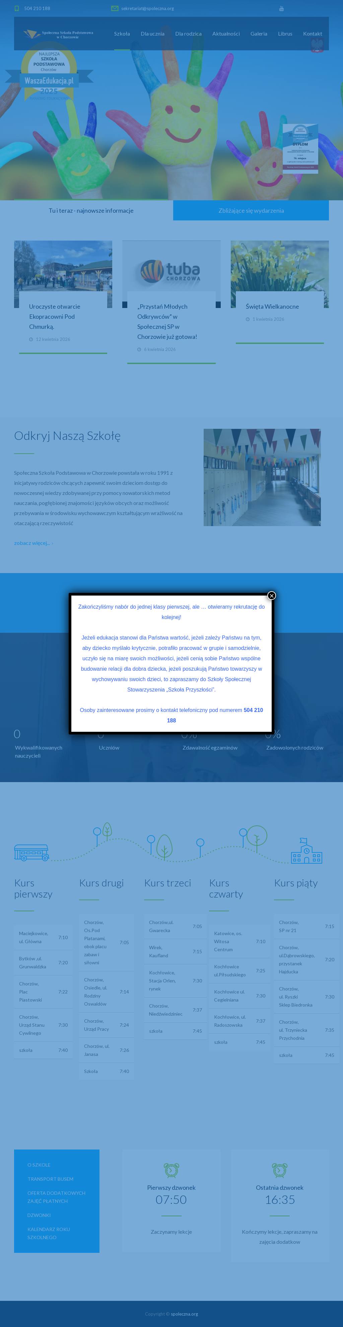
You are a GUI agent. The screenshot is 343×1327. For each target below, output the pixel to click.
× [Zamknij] (271, 595)
